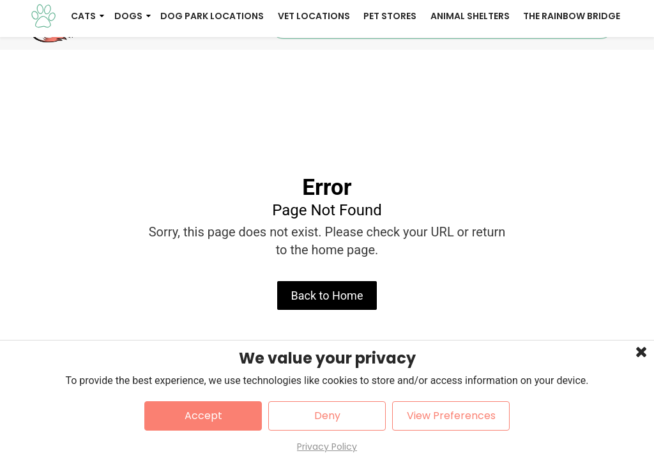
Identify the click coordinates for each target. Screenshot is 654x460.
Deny (327, 415)
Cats (83, 69)
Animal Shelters (470, 69)
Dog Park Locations (212, 69)
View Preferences (451, 415)
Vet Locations (314, 69)
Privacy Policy (327, 446)
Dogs (128, 69)
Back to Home (327, 335)
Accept (203, 415)
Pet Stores (389, 69)
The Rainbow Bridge (571, 69)
